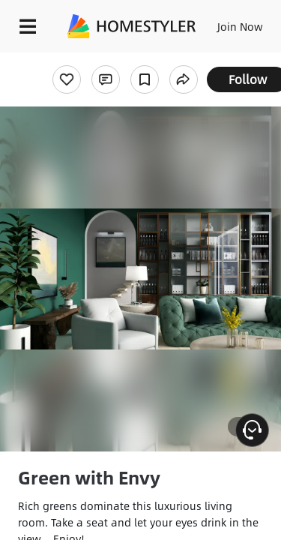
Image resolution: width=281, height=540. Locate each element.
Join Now (240, 26)
